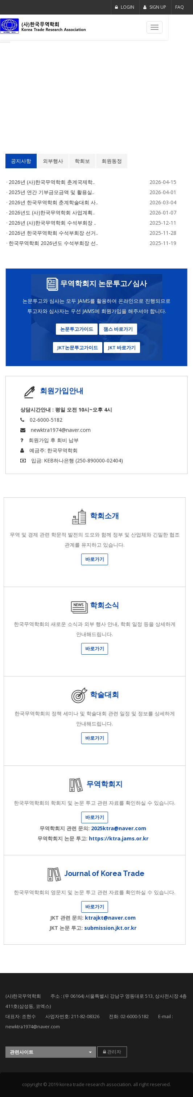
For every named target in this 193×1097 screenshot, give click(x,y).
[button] (50, 1052)
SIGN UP (154, 7)
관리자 (112, 1052)
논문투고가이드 (76, 329)
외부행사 (22, 160)
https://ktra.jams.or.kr (32, 838)
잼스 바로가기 (118, 329)
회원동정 (81, 160)
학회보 (51, 160)
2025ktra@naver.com (31, 828)
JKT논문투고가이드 (77, 347)
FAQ (179, 7)
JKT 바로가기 (122, 347)
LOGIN (124, 7)
